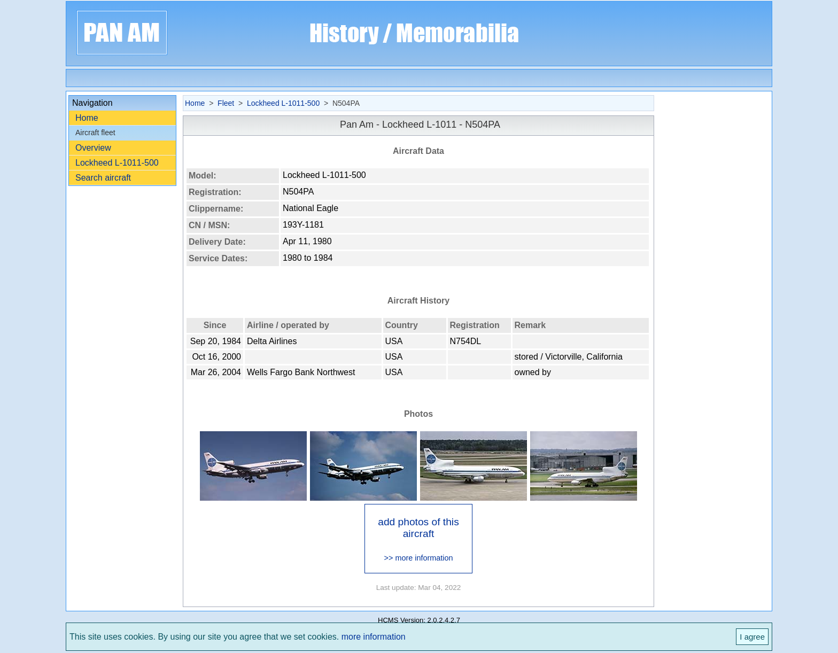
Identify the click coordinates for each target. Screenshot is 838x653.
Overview (93, 147)
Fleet (226, 103)
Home (86, 117)
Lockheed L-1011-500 (117, 162)
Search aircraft (103, 177)
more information (374, 636)
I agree (752, 636)
